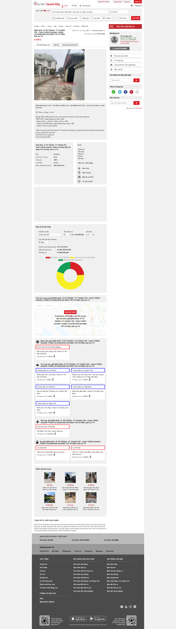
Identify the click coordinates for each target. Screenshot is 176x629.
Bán (112, 564)
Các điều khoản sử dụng (47, 239)
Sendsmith (138, 108)
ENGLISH (138, 6)
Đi (136, 80)
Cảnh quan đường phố (70, 45)
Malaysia (99, 551)
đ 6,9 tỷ (49, 485)
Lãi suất (89, 232)
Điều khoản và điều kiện (99, 624)
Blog (41, 598)
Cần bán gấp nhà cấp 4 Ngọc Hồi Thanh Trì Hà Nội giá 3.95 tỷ (91, 489)
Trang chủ (43, 564)
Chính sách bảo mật (47, 584)
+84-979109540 (121, 48)
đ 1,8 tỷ (91, 505)
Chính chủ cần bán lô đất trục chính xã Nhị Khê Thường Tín (50, 489)
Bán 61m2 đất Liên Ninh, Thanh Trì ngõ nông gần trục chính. (70, 489)
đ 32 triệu (49, 505)
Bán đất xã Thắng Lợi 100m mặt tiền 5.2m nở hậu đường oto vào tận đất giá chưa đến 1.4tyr (70, 510)
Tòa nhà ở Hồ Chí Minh (80, 540)
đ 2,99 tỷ (70, 485)
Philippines (66, 551)
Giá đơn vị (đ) (43, 232)
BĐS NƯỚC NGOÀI (103, 1)
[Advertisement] (125, 145)
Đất (74, 5)
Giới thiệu (43, 567)
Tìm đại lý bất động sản (49, 588)
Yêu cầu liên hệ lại (125, 26)
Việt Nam (55, 551)
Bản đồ (56, 45)
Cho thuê (80, 564)
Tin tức (42, 574)
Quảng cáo (44, 578)
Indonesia (110, 551)
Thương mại (85, 5)
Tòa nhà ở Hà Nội (46, 540)
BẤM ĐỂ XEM (70, 312)
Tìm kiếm (135, 18)
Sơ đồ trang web (46, 581)
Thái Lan (77, 551)
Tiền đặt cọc (68, 232)
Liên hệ (42, 571)
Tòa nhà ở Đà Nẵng (111, 540)
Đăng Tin (138, 1)
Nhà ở (65, 5)
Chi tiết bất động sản (43, 45)
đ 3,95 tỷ (91, 485)
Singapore (88, 551)
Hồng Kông (44, 551)
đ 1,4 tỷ (70, 505)
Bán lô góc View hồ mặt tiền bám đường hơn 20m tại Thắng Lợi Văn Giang (50, 510)
